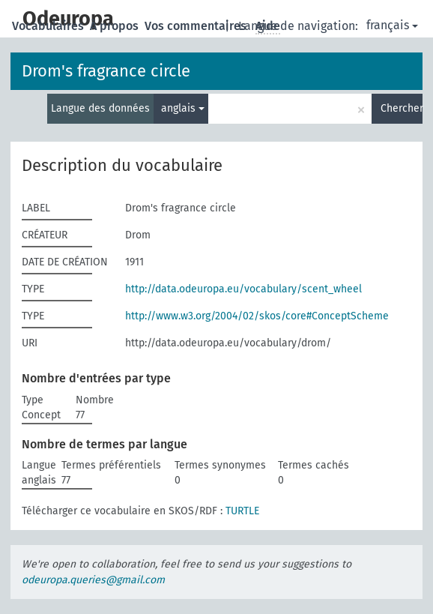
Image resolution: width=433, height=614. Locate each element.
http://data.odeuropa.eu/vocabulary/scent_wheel (243, 289)
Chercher (402, 108)
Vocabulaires (49, 26)
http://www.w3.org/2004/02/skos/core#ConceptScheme (257, 316)
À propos (116, 26)
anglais (183, 108)
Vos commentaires (197, 26)
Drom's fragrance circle (106, 71)
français (392, 25)
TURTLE (242, 511)
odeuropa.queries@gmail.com (93, 580)
